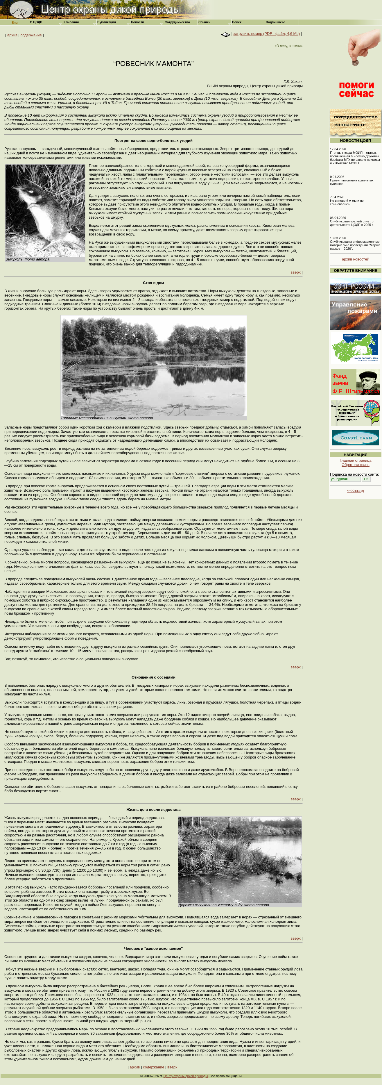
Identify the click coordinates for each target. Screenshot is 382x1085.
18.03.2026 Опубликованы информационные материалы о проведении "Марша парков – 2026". (355, 243)
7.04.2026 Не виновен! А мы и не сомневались (347, 200)
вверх (296, 272)
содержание (31, 35)
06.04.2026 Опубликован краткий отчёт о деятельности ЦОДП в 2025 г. (352, 221)
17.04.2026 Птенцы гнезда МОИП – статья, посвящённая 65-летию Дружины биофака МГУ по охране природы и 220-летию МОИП (355, 156)
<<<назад (355, 490)
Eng (15, 22)
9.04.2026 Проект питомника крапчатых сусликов (352, 180)
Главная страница (355, 460)
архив (12, 35)
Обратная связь (356, 465)
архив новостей (355, 259)
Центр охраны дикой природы (186, 1076)
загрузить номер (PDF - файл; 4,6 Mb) (267, 33)
